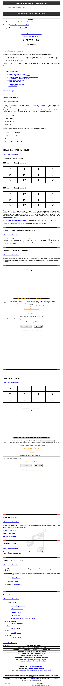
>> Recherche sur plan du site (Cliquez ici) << (31, 13)
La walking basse (16, 633)
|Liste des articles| (8, 645)
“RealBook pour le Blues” (39, 223)
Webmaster (8, 683)
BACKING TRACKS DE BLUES (17, 84)
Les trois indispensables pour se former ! (35, 659)
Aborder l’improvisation (18, 606)
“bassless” (16, 581)
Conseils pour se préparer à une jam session (35, 657)
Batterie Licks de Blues (9, 536)
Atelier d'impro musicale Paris (28, 675)
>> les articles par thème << (35, 666)
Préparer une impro (17, 609)
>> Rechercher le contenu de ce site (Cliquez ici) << (31, 3)
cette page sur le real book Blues (12, 553)
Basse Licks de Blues (9, 533)
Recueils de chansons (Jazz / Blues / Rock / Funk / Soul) (35, 670)
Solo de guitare (15, 628)
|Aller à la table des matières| (11, 101)
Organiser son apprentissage (36, 668)
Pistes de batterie (16, 637)
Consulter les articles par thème (31, 36)
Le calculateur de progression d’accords (14, 220)
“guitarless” (17, 584)
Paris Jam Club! (32, 678)
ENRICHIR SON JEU (14, 81)
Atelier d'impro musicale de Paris (19, 25)
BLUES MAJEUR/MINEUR (16, 74)
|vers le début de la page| (10, 643)
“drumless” (16, 578)
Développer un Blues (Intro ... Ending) (35, 647)
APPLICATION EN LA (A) (16, 80)
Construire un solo (16, 612)
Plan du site (40, 683)
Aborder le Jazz (15, 615)
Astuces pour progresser (35, 655)
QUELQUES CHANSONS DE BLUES (19, 78)
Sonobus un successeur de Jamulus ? (35, 651)
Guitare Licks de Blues (9, 530)
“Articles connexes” (15, 238)
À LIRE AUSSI (12, 86)
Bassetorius (32, 21)
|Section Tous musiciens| (34, 645)
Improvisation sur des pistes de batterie (23, 618)
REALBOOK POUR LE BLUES (17, 83)
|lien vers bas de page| (9, 90)
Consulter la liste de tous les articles (31, 34)
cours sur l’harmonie (38, 106)
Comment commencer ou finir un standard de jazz (35, 649)
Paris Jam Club (22, 28)
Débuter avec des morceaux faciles (35, 653)
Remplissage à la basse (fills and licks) (35, 661)
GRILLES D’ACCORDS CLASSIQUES (19, 75)
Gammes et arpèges (17, 623)
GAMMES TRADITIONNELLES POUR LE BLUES (23, 77)
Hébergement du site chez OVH (40, 685)
